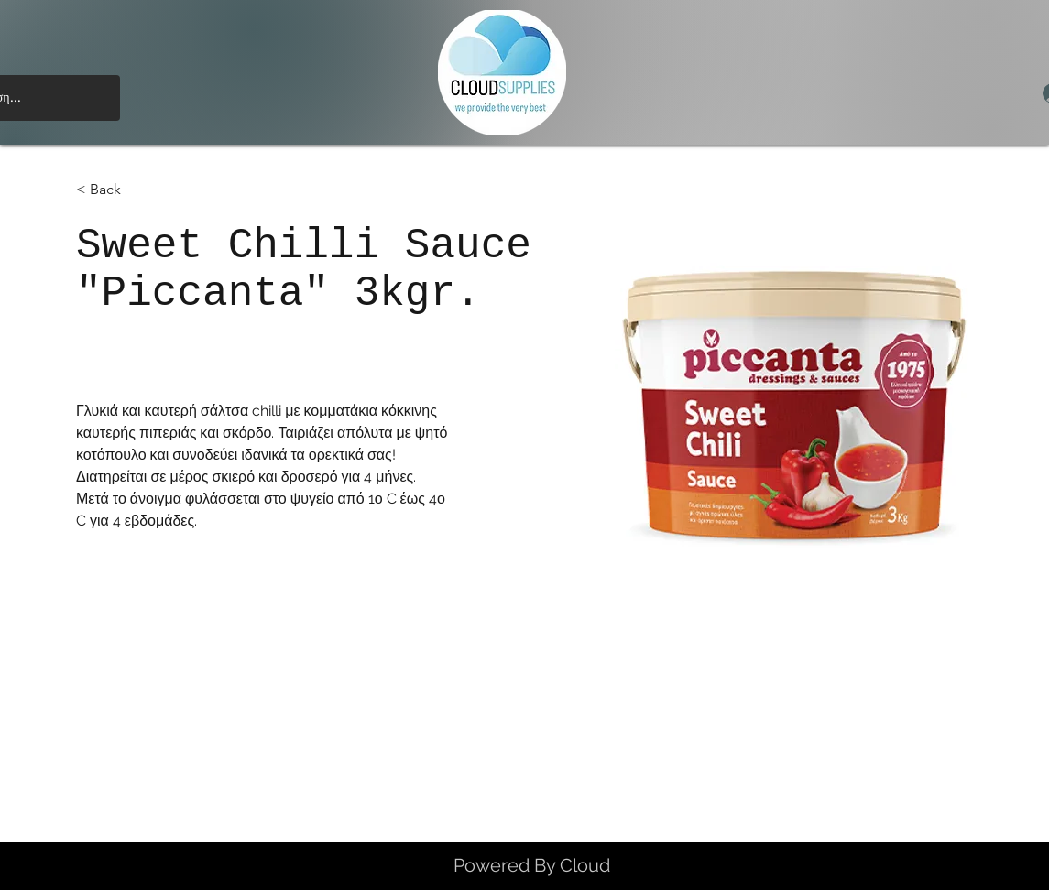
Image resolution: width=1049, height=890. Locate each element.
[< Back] (112, 190)
